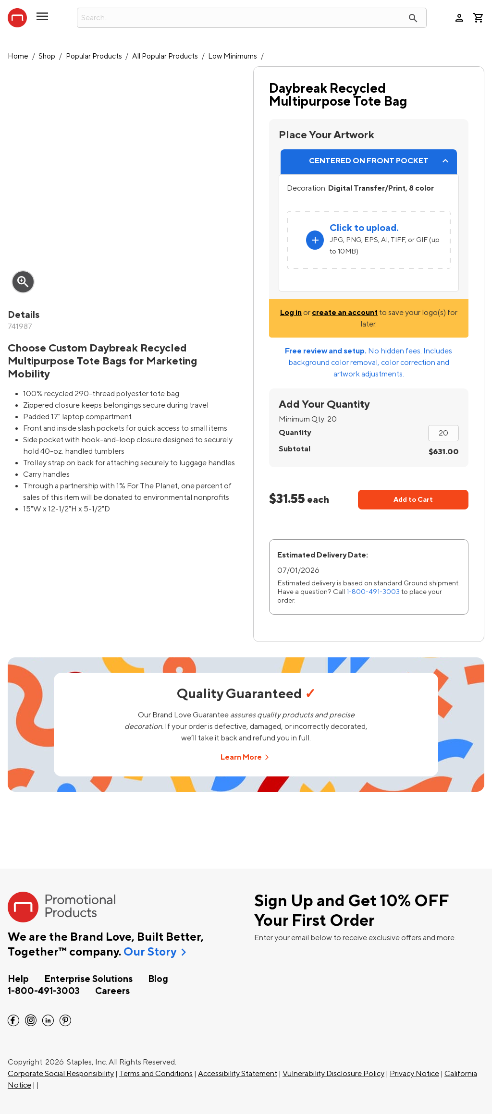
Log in (291, 312)
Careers (112, 991)
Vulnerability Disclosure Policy (333, 1073)
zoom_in (23, 282)
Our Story (149, 952)
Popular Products (94, 56)
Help (18, 979)
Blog (158, 979)
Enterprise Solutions (88, 979)
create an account (345, 312)
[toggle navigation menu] (42, 20)
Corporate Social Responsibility (61, 1073)
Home (18, 56)
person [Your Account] (459, 18)
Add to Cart (413, 499)
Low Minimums (232, 56)
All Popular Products (165, 56)
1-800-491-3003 (373, 591)
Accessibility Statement (237, 1073)
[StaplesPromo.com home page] (17, 17)
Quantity (295, 432)
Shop (46, 56)
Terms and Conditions (156, 1073)
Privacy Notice (414, 1073)
